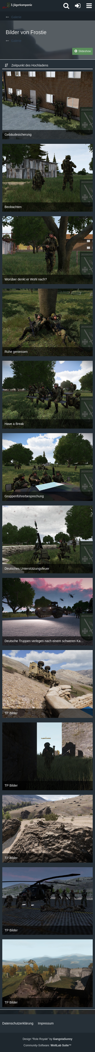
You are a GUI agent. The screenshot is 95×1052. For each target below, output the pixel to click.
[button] (89, 5)
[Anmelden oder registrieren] (77, 5)
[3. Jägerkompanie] (17, 5)
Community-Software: (47, 1045)
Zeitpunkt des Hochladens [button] (29, 65)
